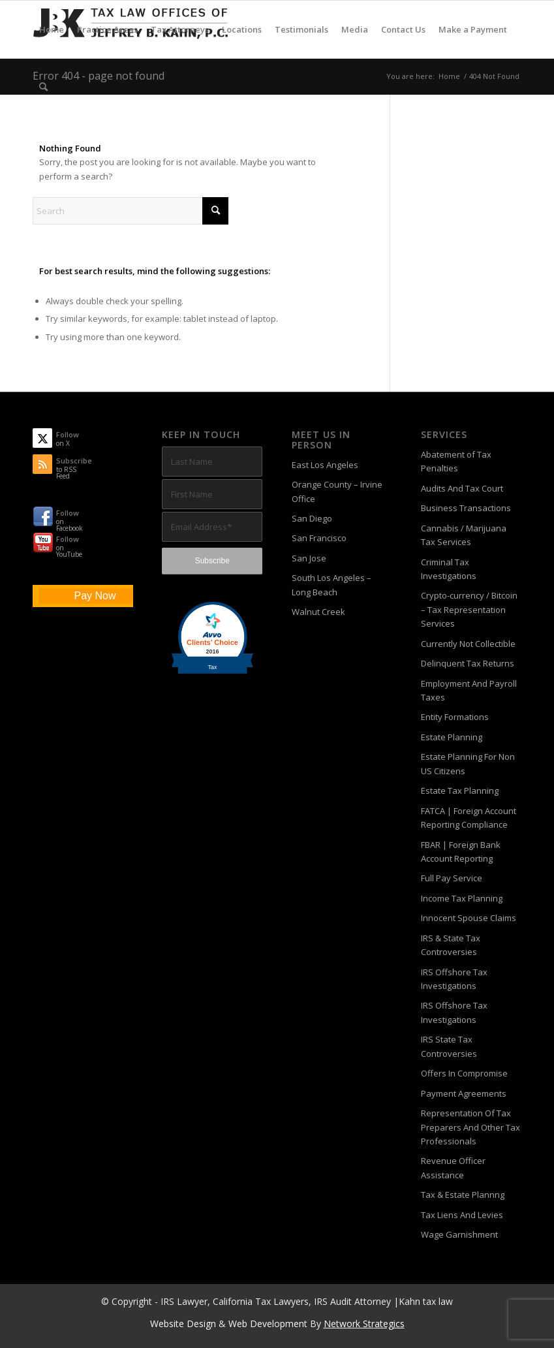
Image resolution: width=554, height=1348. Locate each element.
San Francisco (319, 538)
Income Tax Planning (461, 898)
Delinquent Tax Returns (467, 663)
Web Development (267, 1323)
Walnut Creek (318, 612)
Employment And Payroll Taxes (469, 690)
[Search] (43, 87)
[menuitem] (51, 29)
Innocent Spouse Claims (468, 918)
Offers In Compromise (464, 1073)
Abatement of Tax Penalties (456, 461)
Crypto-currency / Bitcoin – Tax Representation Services (469, 609)
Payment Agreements (463, 1093)
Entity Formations (455, 717)
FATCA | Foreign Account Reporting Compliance (468, 817)
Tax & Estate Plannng (462, 1194)
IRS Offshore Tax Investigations (454, 979)
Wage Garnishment (459, 1234)
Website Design (183, 1323)
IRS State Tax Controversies (449, 1046)
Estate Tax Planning (460, 790)
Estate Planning (451, 737)
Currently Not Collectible (468, 644)
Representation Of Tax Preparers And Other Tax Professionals (470, 1127)
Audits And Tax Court (462, 488)
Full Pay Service (451, 878)
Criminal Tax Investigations (448, 569)
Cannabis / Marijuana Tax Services (463, 535)
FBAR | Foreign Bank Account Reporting (460, 851)
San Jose (309, 558)
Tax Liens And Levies (462, 1215)
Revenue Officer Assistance (453, 1167)
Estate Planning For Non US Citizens (468, 763)
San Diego (312, 518)
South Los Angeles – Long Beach (331, 584)
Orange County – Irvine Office (337, 491)
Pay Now (94, 595)
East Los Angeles (325, 465)
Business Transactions (466, 508)
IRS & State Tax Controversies (450, 945)
